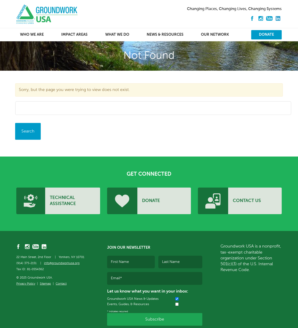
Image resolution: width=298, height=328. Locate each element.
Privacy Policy (25, 283)
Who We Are (32, 35)
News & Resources (165, 35)
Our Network (215, 35)
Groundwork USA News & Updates (133, 298)
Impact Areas (74, 35)
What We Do (117, 35)
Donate (266, 35)
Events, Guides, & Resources (128, 304)
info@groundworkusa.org (62, 263)
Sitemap (45, 283)
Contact (61, 283)
